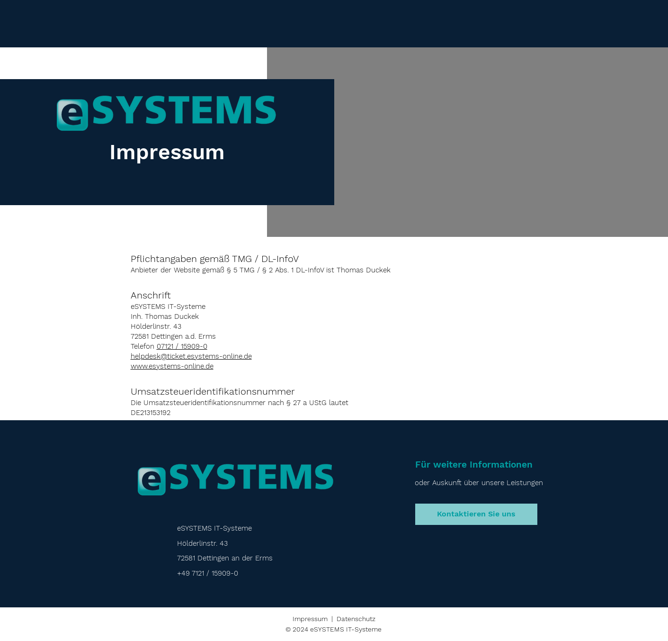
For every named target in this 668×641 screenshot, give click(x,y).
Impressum (310, 619)
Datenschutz (356, 619)
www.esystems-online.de (172, 366)
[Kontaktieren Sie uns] (476, 514)
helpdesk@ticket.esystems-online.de (191, 356)
